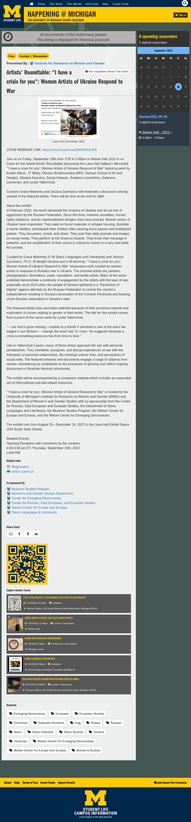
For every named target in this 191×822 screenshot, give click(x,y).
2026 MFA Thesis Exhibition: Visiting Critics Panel (50, 679)
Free (12, 56)
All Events (92, 4)
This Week (56, 4)
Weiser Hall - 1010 (155, 132)
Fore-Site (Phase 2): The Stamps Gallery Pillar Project (54, 597)
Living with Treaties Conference (43, 638)
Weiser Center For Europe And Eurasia (37, 750)
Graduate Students (48, 723)
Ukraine (96, 732)
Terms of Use (30, 782)
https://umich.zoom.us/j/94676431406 (69, 150)
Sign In (180, 15)
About (7, 782)
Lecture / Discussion (33, 56)
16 (178, 87)
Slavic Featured (40, 732)
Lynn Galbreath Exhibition (40, 658)
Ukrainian (18, 741)
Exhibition (18, 723)
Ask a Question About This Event (106, 71)
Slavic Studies (71, 732)
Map (105, 4)
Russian (114, 723)
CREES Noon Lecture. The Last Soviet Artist (49, 618)
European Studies (89, 713)
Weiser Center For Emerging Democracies (63, 741)
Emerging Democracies (27, 713)
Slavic (15, 732)
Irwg (75, 723)
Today (41, 4)
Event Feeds (47, 782)
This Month (74, 4)
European (60, 713)
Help (17, 782)
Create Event (120, 4)
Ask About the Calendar (170, 782)
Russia (93, 723)
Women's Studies (85, 750)
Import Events (66, 782)
